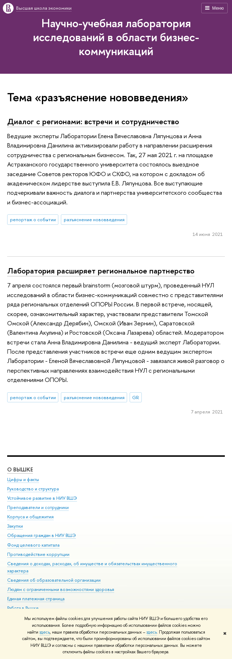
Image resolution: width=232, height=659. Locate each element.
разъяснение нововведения (94, 219)
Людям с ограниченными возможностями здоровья (60, 589)
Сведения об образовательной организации (54, 580)
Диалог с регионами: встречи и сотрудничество (93, 121)
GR (135, 397)
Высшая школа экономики (44, 8)
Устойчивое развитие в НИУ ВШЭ (42, 498)
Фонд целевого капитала (33, 545)
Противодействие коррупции (38, 554)
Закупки (15, 526)
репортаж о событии (33, 219)
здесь (44, 632)
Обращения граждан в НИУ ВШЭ (41, 535)
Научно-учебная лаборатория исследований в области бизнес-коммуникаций (116, 37)
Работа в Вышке (23, 608)
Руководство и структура (33, 489)
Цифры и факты (23, 479)
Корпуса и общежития (30, 517)
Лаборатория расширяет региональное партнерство (100, 270)
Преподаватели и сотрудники (38, 507)
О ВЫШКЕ (20, 469)
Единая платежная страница (35, 599)
